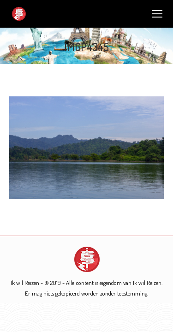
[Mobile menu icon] (157, 13)
